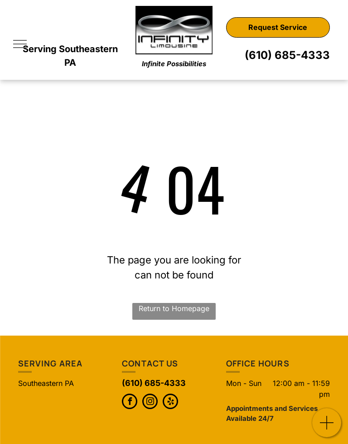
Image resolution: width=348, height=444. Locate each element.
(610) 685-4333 (287, 55)
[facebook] (129, 402)
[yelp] (170, 402)
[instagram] (150, 402)
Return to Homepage (174, 308)
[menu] (20, 44)
